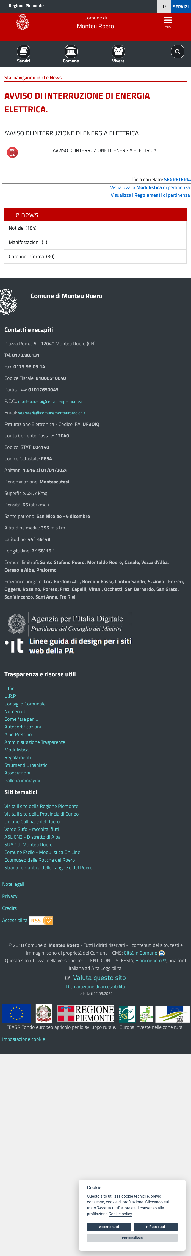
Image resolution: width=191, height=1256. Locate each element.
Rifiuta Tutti (155, 1227)
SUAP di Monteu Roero (28, 844)
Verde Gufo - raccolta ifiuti (31, 829)
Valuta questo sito (99, 977)
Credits (9, 908)
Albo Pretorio (18, 734)
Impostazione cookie (23, 1039)
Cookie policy (120, 1214)
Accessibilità (14, 920)
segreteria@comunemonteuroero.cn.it (51, 413)
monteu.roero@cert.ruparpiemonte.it (50, 401)
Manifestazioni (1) (27, 242)
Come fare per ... (21, 719)
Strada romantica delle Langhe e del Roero (48, 867)
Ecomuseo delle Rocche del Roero (39, 860)
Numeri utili (16, 711)
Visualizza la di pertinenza (150, 187)
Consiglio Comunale (25, 703)
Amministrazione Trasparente (34, 742)
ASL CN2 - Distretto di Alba (32, 837)
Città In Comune (140, 952)
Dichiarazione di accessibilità (95, 986)
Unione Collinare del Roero (32, 821)
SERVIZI (181, 6)
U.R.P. (10, 696)
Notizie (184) (22, 228)
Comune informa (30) (31, 256)
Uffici (9, 688)
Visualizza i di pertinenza (150, 195)
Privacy (10, 896)
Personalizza (132, 1238)
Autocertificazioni (22, 726)
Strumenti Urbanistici (26, 765)
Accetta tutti (109, 1227)
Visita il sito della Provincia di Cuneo (41, 814)
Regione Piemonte (26, 5)
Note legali (13, 884)
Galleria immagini (22, 780)
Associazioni (17, 772)
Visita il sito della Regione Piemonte (41, 806)
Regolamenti (17, 757)
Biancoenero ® (150, 960)
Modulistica (16, 749)
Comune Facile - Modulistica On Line (42, 852)
